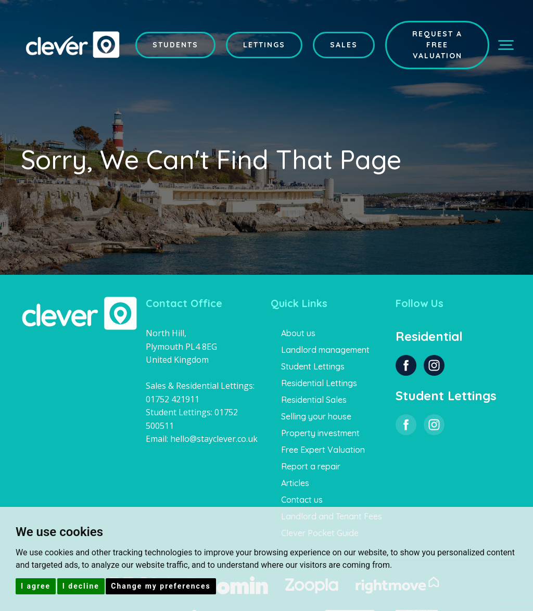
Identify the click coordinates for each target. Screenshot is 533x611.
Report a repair (310, 466)
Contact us (302, 499)
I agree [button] (35, 586)
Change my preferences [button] (160, 586)
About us (298, 333)
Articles (295, 483)
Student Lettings (313, 366)
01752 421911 (172, 399)
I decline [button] (80, 586)
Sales (344, 44)
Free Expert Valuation (323, 449)
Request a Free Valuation (437, 44)
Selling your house (316, 416)
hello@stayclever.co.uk (214, 438)
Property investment (320, 433)
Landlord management (325, 350)
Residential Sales (314, 399)
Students (175, 44)
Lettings (264, 44)
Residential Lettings (319, 383)
